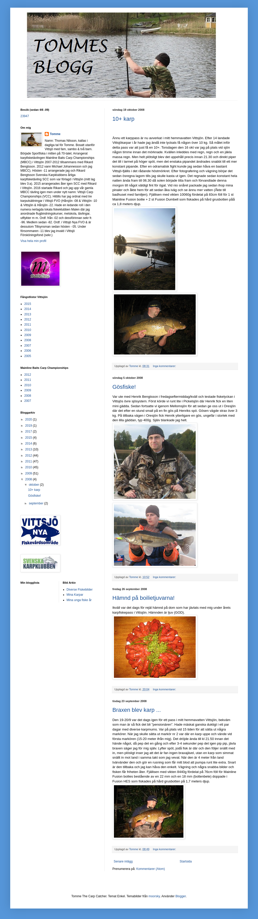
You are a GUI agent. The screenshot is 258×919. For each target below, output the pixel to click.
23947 (24, 116)
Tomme (55, 134)
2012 (27, 319)
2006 (27, 350)
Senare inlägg (123, 861)
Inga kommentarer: (165, 366)
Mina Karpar (75, 594)
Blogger (180, 896)
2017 (29, 431)
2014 (27, 309)
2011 (27, 324)
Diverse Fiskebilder (80, 589)
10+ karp (123, 119)
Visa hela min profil (33, 241)
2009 (27, 335)
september (36, 503)
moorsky (154, 896)
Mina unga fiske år (79, 600)
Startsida (186, 861)
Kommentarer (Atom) (150, 869)
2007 (27, 345)
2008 (27, 340)
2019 (29, 425)
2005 (27, 356)
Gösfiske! (124, 387)
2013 (27, 314)
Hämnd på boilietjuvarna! (143, 598)
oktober (34, 484)
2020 (29, 419)
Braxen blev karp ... (136, 710)
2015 (27, 304)
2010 (27, 330)
